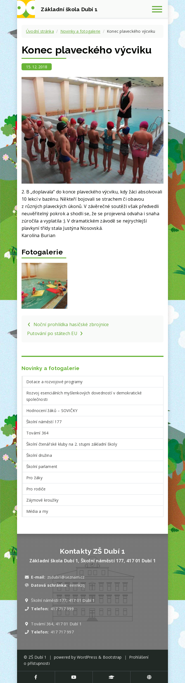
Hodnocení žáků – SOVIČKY (51, 410)
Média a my (37, 511)
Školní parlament (41, 466)
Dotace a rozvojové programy (54, 381)
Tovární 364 (37, 433)
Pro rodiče (36, 489)
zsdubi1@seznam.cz (65, 577)
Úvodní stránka (40, 31)
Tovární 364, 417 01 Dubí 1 (56, 623)
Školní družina (39, 455)
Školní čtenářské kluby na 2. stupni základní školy (71, 444)
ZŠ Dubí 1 (38, 657)
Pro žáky (34, 477)
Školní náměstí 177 (43, 421)
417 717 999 (62, 608)
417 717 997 (62, 632)
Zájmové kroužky (42, 500)
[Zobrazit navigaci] (159, 9)
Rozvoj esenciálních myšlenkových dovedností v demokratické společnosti (84, 396)
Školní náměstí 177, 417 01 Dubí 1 (62, 600)
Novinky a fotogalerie (80, 31)
